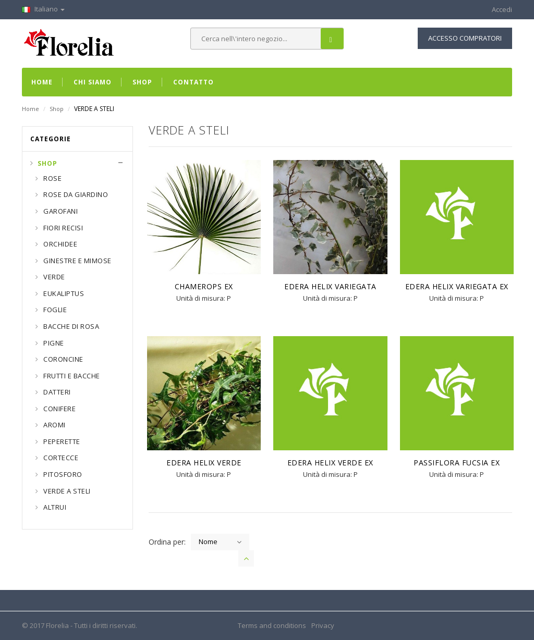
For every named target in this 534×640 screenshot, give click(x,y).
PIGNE (53, 343)
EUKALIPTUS (63, 293)
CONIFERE (59, 408)
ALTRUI (54, 507)
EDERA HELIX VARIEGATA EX (456, 286)
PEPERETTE (61, 441)
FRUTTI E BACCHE (71, 375)
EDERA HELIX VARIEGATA (330, 286)
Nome (208, 541)
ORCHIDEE (60, 244)
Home (30, 109)
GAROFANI (60, 211)
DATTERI (56, 392)
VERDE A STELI (66, 491)
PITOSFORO (62, 474)
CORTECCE (60, 457)
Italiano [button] (43, 9)
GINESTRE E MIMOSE (77, 260)
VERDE (53, 276)
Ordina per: (167, 542)
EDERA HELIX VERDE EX (330, 462)
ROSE (52, 178)
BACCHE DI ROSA (71, 326)
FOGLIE (54, 309)
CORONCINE (62, 359)
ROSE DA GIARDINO (75, 194)
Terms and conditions (272, 625)
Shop (57, 109)
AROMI (54, 424)
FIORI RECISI (62, 227)
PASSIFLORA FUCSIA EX (457, 462)
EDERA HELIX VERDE (203, 462)
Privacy (322, 625)
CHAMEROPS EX (204, 286)
